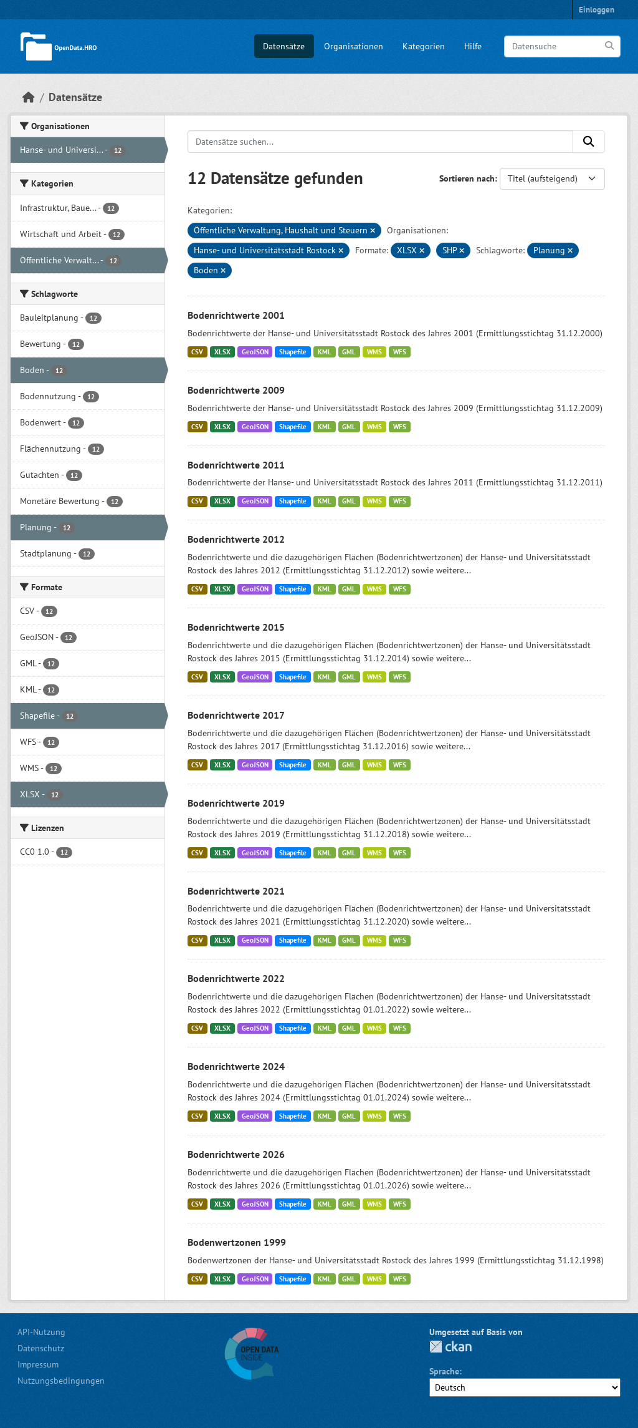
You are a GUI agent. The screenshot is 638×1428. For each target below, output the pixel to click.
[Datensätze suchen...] (381, 141)
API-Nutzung (41, 1332)
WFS (399, 351)
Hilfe (473, 46)
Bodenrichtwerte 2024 (236, 1066)
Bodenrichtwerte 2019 (236, 803)
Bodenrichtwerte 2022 (236, 978)
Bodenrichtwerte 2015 (236, 627)
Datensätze (284, 46)
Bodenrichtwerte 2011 (236, 465)
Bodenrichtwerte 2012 (236, 539)
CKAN (450, 1346)
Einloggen (596, 9)
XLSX (222, 351)
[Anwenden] (610, 46)
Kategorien (423, 46)
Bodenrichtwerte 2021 (236, 891)
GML (349, 351)
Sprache (444, 1371)
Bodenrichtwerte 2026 (236, 1154)
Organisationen (353, 46)
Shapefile (293, 351)
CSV (197, 351)
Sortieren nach (467, 178)
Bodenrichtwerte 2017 (236, 715)
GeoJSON (255, 351)
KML (324, 351)
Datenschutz (40, 1348)
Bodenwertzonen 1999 (237, 1242)
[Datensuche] (562, 46)
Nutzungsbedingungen (61, 1380)
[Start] (28, 97)
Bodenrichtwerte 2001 (236, 315)
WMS (374, 351)
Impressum (38, 1364)
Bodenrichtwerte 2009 (236, 390)
